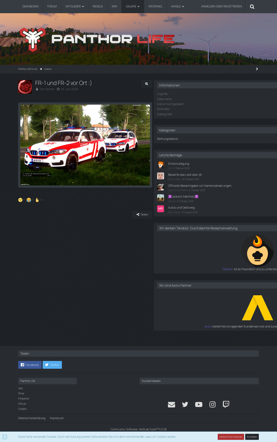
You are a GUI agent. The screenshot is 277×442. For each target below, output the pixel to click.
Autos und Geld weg (212, 209)
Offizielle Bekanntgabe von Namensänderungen (216, 186)
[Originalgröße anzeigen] (171, 84)
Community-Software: (138, 429)
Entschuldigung (209, 163)
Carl (202, 167)
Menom (203, 202)
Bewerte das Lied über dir (215, 173)
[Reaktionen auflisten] (31, 214)
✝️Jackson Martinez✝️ (214, 198)
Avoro (196, 331)
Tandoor (194, 274)
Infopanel (23, 398)
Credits (22, 409)
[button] (30, 365)
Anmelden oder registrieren (221, 6)
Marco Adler (206, 177)
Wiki (20, 388)
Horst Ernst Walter (209, 192)
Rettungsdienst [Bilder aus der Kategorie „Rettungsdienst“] (198, 138)
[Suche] (252, 6)
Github (22, 403)
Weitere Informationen (231, 436)
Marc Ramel (206, 213)
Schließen (252, 436)
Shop (21, 393)
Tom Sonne (46, 89)
